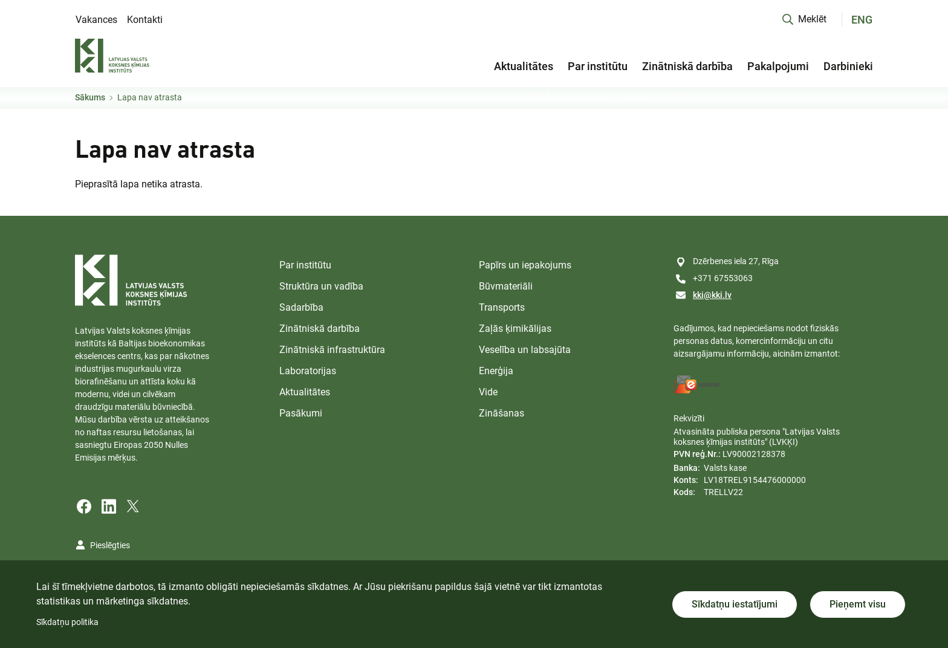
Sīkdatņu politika (67, 622)
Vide (488, 392)
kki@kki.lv (712, 295)
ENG (861, 19)
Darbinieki (848, 66)
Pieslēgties (110, 545)
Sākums (90, 97)
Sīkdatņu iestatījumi (735, 604)
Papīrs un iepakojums (525, 265)
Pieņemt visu (858, 604)
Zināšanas (501, 413)
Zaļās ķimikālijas (515, 328)
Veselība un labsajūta (525, 349)
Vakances (96, 19)
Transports (502, 307)
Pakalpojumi (778, 66)
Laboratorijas (307, 371)
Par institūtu (598, 66)
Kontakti (145, 19)
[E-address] (697, 384)
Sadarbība (301, 307)
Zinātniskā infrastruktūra (332, 349)
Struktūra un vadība (321, 286)
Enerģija (496, 371)
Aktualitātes (523, 66)
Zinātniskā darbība (687, 66)
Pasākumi (300, 413)
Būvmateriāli (506, 286)
